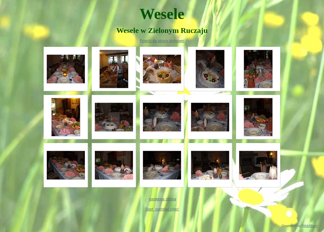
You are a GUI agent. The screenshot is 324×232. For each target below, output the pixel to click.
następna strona (162, 199)
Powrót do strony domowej (162, 41)
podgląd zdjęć (166, 209)
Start (149, 209)
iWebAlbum (310, 226)
